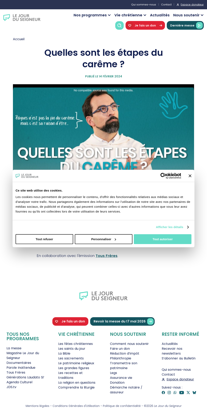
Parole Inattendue (20, 367)
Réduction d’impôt (124, 353)
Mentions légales (37, 406)
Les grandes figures (73, 368)
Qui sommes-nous (143, 4)
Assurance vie (121, 377)
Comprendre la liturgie (76, 387)
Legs (113, 373)
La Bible (64, 353)
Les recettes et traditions (70, 375)
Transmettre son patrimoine (123, 365)
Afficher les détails (169, 227)
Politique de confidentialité (122, 406)
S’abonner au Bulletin (178, 358)
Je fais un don (145, 25)
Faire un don (120, 348)
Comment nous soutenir (129, 343)
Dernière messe (186, 25)
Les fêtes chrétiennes (75, 343)
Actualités (160, 15)
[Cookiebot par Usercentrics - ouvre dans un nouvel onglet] (163, 176)
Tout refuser (44, 239)
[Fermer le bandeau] (190, 175)
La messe (13, 348)
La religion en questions (76, 382)
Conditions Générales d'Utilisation (76, 406)
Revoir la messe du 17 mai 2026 (124, 321)
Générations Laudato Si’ (25, 377)
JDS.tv (11, 387)
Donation (117, 382)
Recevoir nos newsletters (172, 351)
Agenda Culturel (19, 382)
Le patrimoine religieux (76, 363)
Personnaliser (103, 239)
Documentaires (18, 362)
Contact (166, 4)
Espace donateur (192, 4)
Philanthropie (120, 358)
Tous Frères (106, 255)
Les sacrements (71, 358)
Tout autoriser (163, 239)
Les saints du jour (71, 348)
